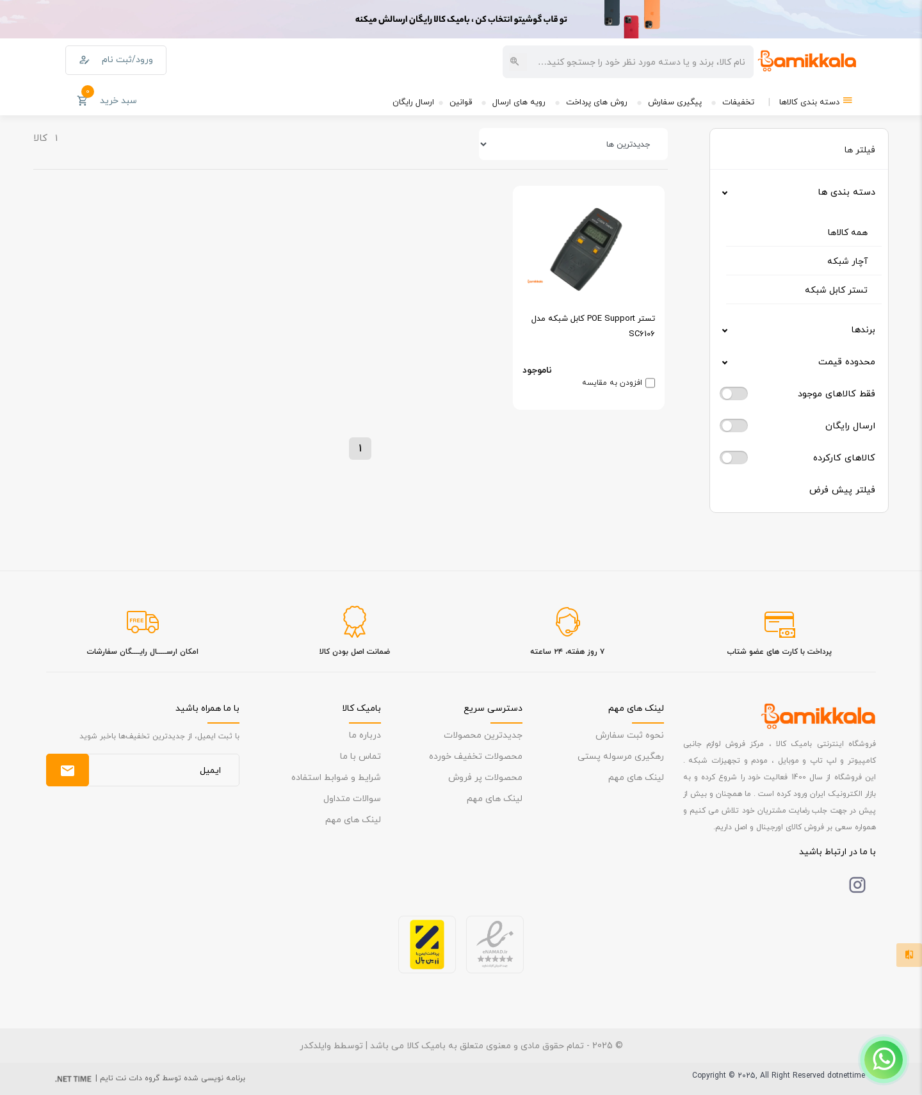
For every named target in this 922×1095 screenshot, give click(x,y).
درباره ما (365, 735)
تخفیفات (738, 102)
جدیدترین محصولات (483, 735)
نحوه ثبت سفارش (629, 735)
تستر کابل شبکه (836, 290)
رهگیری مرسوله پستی (621, 756)
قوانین (460, 102)
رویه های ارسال (519, 102)
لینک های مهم (636, 777)
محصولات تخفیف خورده (475, 756)
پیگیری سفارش (675, 102)
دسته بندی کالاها (816, 101)
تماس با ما (360, 756)
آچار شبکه (847, 261)
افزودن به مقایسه (612, 383)
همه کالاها (848, 232)
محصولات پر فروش (485, 777)
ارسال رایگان (413, 102)
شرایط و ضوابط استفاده (336, 777)
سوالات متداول (352, 798)
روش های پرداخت (596, 102)
